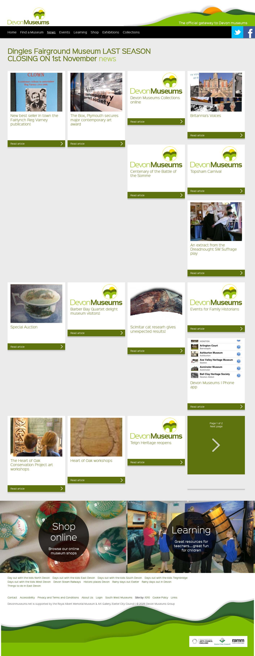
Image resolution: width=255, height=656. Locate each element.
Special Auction (24, 326)
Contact (12, 597)
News (51, 32)
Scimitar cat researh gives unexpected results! (153, 328)
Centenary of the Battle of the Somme (153, 173)
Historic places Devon (97, 581)
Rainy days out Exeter (125, 581)
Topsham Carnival (205, 171)
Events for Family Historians (214, 309)
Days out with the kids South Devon (120, 577)
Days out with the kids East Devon (74, 577)
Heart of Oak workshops (91, 460)
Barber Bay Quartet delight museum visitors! (94, 311)
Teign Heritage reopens (150, 442)
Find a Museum (32, 32)
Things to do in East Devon (24, 585)
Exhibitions (110, 32)
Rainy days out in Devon (156, 581)
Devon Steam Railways (67, 581)
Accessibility (27, 597)
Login (99, 597)
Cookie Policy (160, 597)
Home (12, 32)
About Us (87, 597)
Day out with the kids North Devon (29, 577)
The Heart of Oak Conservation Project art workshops (31, 464)
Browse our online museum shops (64, 550)
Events (64, 32)
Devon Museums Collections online (155, 99)
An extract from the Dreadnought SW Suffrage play (213, 249)
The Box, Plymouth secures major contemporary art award (94, 119)
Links (174, 597)
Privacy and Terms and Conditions (58, 597)
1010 (147, 597)
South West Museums (118, 597)
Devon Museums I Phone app (212, 384)
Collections (131, 32)
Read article (17, 143)
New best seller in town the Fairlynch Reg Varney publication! (34, 119)
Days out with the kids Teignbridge (166, 577)
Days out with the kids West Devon (29, 581)
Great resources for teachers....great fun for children (191, 545)
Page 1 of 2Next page (216, 425)
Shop (95, 32)
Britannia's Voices (205, 115)
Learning (80, 32)
